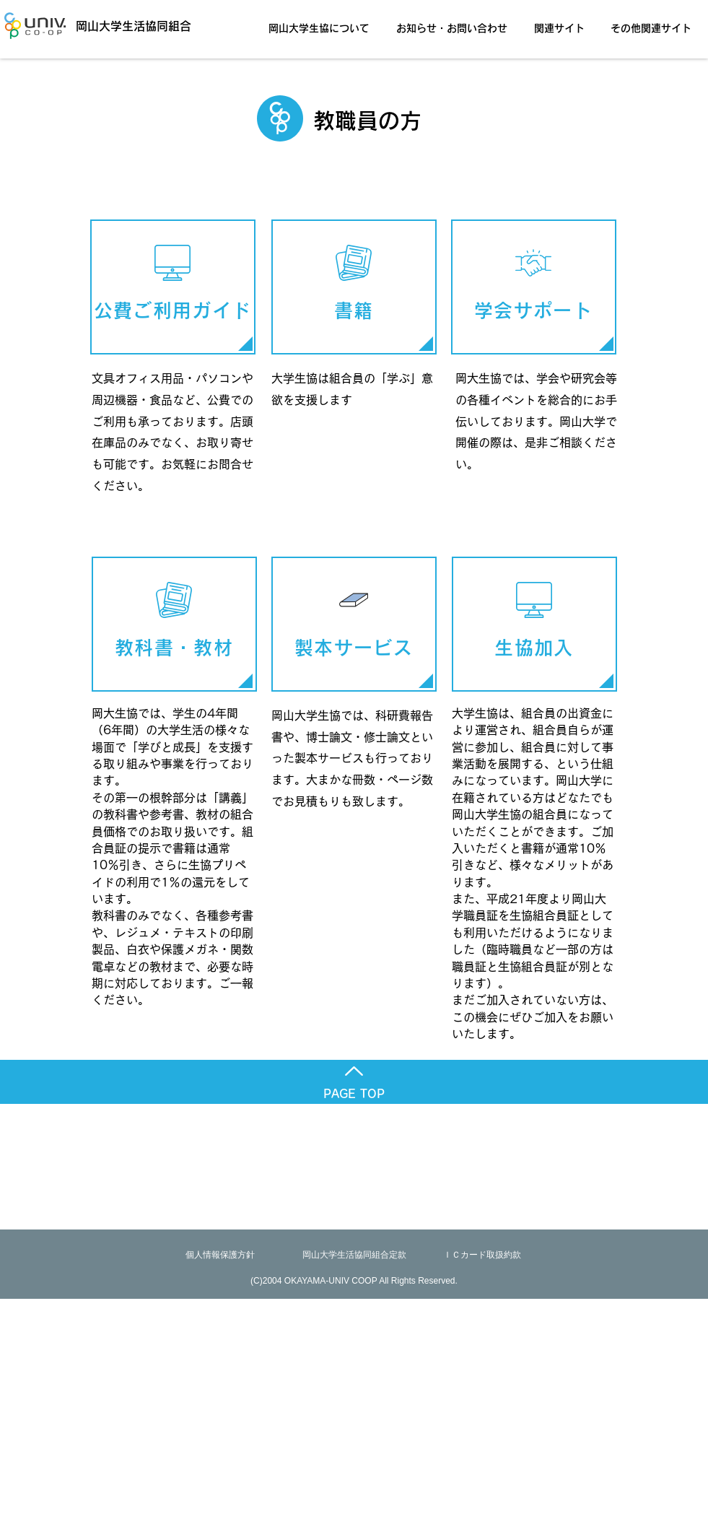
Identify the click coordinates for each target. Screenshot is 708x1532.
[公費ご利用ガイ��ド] (172, 286)
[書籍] (354, 286)
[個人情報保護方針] (220, 1255)
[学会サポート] (533, 286)
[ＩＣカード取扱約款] (482, 1255)
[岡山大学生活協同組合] (112, 26)
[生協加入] (534, 624)
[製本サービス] (354, 624)
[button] (323, 22)
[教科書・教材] (174, 624)
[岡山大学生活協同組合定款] (354, 1255)
